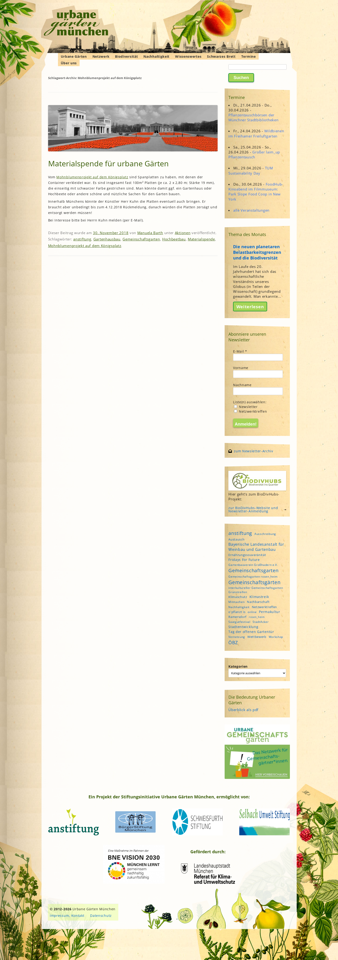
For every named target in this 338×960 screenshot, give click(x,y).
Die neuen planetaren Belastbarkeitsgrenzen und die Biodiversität (257, 252)
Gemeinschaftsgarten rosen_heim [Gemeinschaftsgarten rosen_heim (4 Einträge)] (253, 577)
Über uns (69, 63)
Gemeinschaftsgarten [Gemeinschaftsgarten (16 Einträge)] (253, 570)
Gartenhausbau (106, 239)
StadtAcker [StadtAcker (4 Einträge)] (261, 622)
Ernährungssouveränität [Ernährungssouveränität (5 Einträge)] (247, 555)
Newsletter (246, 406)
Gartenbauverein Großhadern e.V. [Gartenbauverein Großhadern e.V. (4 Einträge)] (253, 565)
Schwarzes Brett (221, 56)
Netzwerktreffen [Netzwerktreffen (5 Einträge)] (264, 607)
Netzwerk (101, 56)
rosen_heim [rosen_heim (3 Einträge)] (257, 617)
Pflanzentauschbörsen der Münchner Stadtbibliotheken (253, 117)
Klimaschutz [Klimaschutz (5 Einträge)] (237, 597)
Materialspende (201, 239)
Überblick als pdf (243, 709)
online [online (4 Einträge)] (252, 612)
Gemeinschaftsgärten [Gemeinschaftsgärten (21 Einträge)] (254, 582)
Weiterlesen (250, 306)
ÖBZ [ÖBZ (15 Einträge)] (233, 642)
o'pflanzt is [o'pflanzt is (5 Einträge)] (236, 612)
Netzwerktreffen (250, 411)
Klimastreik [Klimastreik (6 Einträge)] (259, 596)
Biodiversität (126, 56)
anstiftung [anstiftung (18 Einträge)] (240, 533)
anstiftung (82, 239)
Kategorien (238, 666)
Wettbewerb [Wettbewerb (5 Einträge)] (256, 637)
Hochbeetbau (174, 239)
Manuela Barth (150, 232)
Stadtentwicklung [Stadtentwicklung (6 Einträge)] (243, 627)
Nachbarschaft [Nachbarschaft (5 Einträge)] (258, 602)
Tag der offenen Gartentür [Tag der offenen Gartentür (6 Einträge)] (251, 631)
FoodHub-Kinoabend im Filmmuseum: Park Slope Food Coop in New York (255, 192)
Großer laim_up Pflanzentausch (254, 154)
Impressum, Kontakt (67, 915)
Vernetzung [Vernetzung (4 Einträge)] (236, 637)
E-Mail (240, 351)
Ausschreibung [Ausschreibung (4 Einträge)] (265, 534)
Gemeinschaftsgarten (141, 239)
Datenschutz (101, 915)
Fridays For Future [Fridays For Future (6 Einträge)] (244, 559)
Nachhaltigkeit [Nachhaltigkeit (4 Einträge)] (239, 607)
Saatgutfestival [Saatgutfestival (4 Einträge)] (239, 622)
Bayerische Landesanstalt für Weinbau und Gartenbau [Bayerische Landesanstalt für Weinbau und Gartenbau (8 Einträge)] (256, 547)
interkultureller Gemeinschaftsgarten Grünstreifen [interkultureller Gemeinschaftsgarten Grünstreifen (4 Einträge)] (255, 590)
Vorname (240, 368)
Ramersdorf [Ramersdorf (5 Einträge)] (237, 617)
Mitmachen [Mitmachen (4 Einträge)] (236, 602)
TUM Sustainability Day (250, 170)
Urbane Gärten (74, 56)
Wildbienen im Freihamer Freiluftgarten (256, 133)
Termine (248, 56)
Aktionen (183, 232)
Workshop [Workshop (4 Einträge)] (276, 637)
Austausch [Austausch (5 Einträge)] (236, 539)
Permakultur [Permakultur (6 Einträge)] (269, 612)
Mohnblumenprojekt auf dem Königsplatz (92, 177)
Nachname (242, 385)
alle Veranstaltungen (251, 210)
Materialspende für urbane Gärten (108, 163)
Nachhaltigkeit (156, 56)
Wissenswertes (188, 56)
